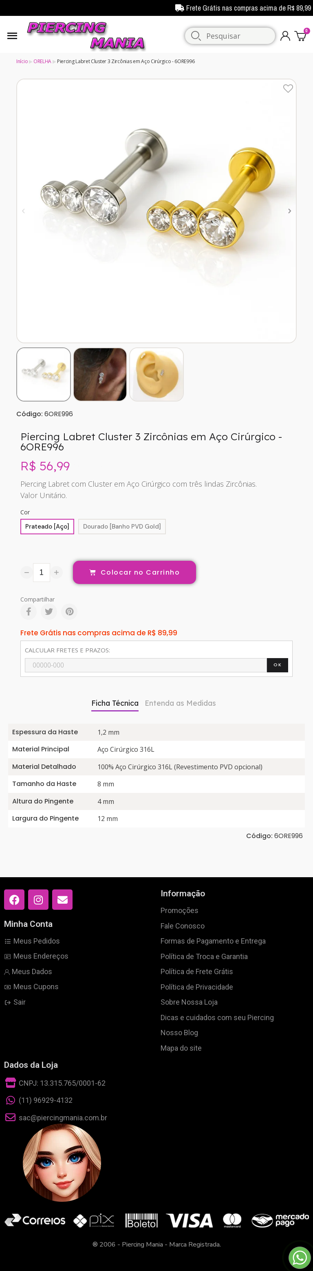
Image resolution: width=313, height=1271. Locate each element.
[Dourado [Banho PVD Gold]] (122, 526)
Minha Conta (28, 924)
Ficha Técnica (115, 703)
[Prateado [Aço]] (47, 526)
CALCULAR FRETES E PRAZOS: (67, 650)
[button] (23, 211)
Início (22, 61)
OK (277, 664)
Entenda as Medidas (180, 703)
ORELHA (42, 61)
